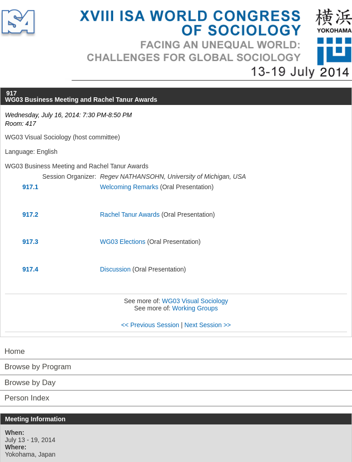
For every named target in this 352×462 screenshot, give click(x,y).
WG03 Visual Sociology (195, 301)
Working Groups (195, 308)
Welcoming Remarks (129, 187)
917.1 (30, 187)
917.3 (30, 241)
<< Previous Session (150, 325)
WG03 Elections (122, 241)
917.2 (30, 214)
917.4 (30, 269)
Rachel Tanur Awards (130, 214)
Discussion (115, 269)
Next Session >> (208, 325)
